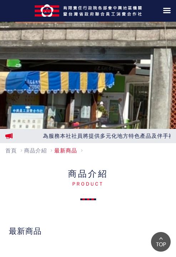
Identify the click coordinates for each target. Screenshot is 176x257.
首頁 (11, 150)
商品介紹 (35, 150)
